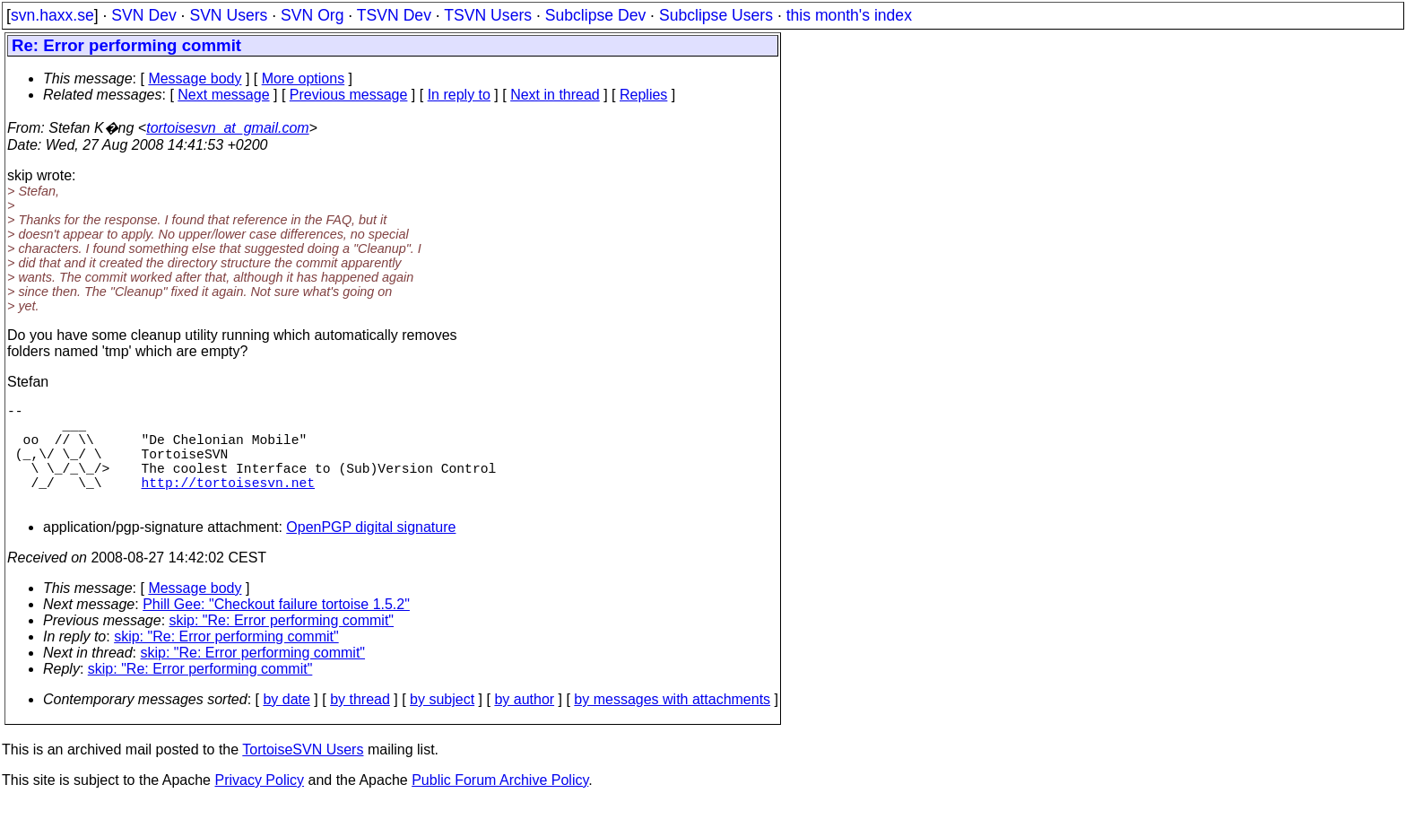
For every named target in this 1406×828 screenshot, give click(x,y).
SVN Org (312, 15)
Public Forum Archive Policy (500, 805)
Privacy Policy (259, 805)
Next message (223, 94)
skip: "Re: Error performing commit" (282, 645)
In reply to (459, 94)
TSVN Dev (394, 15)
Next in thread (555, 94)
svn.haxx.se (52, 15)
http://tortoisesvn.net (228, 503)
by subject (442, 724)
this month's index (849, 15)
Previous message (349, 94)
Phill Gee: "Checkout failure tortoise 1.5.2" (276, 629)
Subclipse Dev (595, 15)
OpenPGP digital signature (371, 552)
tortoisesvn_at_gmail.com (227, 127)
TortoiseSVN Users (302, 774)
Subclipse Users (716, 15)
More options (303, 78)
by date (286, 724)
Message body (194, 78)
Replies (643, 94)
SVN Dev (143, 15)
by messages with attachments (672, 724)
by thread (360, 724)
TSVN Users (488, 15)
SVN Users (228, 15)
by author (524, 724)
